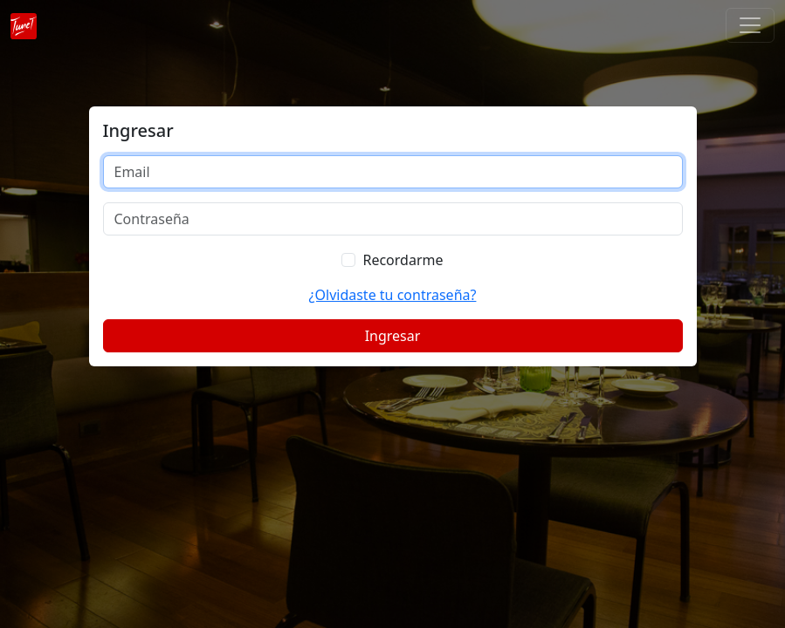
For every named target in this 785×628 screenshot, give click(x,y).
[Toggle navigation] (750, 25)
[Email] (393, 171)
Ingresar (393, 335)
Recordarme (402, 260)
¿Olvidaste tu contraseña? (393, 294)
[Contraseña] (393, 219)
